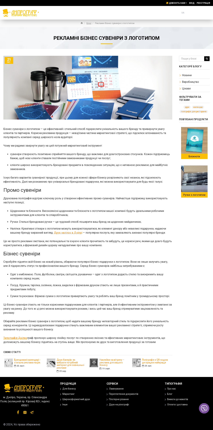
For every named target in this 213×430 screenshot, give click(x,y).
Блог (89, 23)
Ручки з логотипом (194, 194)
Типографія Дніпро (15, 338)
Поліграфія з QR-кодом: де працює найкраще (155, 361)
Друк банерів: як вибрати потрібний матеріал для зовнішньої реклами (70, 364)
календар (198, 107)
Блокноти (194, 156)
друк (187, 107)
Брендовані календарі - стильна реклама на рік (27, 361)
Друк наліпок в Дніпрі (68, 232)
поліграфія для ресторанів (194, 111)
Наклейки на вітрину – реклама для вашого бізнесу (111, 362)
